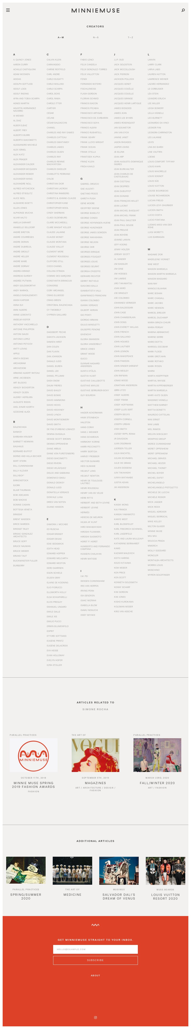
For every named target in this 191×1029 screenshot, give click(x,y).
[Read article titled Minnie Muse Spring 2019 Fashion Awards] (34, 760)
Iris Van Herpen (89, 585)
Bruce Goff (20, 541)
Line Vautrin (155, 151)
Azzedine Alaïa (21, 411)
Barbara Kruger (22, 436)
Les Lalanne (154, 137)
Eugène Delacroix (57, 645)
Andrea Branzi (21, 271)
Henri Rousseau (90, 488)
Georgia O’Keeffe (91, 271)
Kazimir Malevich (124, 553)
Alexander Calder (23, 164)
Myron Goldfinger (159, 574)
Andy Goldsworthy (24, 285)
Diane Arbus (54, 448)
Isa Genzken (88, 595)
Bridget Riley (21, 529)
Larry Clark (155, 64)
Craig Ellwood (55, 295)
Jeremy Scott (122, 254)
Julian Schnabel (123, 458)
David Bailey (54, 390)
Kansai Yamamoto (124, 514)
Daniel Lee (53, 371)
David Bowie (54, 395)
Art (77, 793)
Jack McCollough (124, 69)
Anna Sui (18, 305)
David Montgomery (58, 419)
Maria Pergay (155, 327)
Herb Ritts (87, 497)
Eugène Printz (55, 640)
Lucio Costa (155, 215)
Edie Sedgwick (55, 543)
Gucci (84, 358)
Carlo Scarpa (54, 88)
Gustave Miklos (90, 385)
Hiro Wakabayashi (91, 527)
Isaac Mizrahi (88, 600)
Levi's (151, 142)
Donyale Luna (55, 497)
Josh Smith (120, 429)
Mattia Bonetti (157, 409)
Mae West (153, 264)
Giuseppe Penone (90, 329)
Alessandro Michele (25, 144)
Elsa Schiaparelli (57, 597)
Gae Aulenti (87, 188)
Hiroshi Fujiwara (90, 531)
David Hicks (53, 405)
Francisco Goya (90, 122)
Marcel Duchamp (158, 317)
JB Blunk (119, 151)
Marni (151, 371)
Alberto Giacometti (25, 140)
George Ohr (87, 247)
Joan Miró (119, 288)
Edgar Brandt (55, 534)
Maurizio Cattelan (159, 414)
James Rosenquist (124, 122)
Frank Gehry (88, 137)
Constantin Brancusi (59, 280)
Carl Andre (53, 74)
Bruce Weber (21, 551)
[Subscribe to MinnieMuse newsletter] (95, 965)
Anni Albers (20, 309)
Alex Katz (18, 154)
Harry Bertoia (89, 451)
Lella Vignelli (156, 113)
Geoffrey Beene (90, 208)
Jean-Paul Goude (123, 225)
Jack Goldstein (123, 64)
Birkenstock (20, 480)
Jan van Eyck (121, 132)
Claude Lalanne (56, 232)
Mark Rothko (155, 361)
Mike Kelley (155, 521)
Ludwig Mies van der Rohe (160, 226)
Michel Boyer (156, 472)
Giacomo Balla (89, 285)
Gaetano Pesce (89, 193)
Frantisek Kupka (90, 156)
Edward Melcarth (57, 558)
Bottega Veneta (22, 509)
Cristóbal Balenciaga (59, 305)
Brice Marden (21, 524)
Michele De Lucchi (158, 492)
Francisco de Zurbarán (94, 117)
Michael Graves (157, 458)
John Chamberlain (124, 317)
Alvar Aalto (20, 217)
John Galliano (122, 336)
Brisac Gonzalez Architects (23, 535)
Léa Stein (153, 93)
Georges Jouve (89, 261)
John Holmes (121, 341)
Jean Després (121, 186)
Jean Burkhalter (124, 169)
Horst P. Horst (89, 541)
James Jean (120, 113)
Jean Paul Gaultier (125, 220)
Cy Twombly (54, 309)
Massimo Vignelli (158, 400)
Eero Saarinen (55, 568)
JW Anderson (121, 487)
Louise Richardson (159, 195)
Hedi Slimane (88, 466)
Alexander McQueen (25, 169)
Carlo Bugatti (55, 79)
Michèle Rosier (156, 497)
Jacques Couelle (124, 93)
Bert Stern (19, 461)
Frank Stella (88, 151)
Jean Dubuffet (122, 191)
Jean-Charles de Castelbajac (123, 175)
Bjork (16, 485)
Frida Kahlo (87, 166)
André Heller (21, 256)
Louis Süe (153, 181)
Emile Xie (52, 616)
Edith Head (53, 548)
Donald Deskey (55, 482)
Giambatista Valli (91, 290)
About (95, 975)
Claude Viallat (55, 246)
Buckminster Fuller (25, 560)
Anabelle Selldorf (24, 227)
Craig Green (54, 300)
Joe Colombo (121, 298)
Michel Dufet (156, 477)
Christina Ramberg (58, 193)
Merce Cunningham (159, 443)
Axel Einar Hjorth (23, 407)
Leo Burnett (155, 117)
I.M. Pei (84, 576)
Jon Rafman (120, 375)
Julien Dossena (123, 467)
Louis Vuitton (156, 185)
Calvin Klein (54, 59)
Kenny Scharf (122, 587)
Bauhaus (18, 446)
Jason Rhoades (122, 142)
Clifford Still (55, 261)
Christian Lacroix (57, 188)
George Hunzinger (91, 227)
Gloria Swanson (90, 339)
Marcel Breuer (156, 312)
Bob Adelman (21, 495)
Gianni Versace (89, 305)
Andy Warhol (20, 290)
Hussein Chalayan (91, 553)
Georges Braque (90, 251)
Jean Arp (119, 156)
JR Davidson (121, 438)
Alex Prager (20, 159)
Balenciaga (19, 427)
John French (121, 331)
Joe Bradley (121, 293)
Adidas (17, 79)
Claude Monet (55, 237)
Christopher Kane (57, 203)
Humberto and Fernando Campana (95, 547)
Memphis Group (157, 439)
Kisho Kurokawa (123, 601)
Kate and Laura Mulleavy (129, 538)
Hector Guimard (90, 461)
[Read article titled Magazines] (96, 760)
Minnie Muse (155, 531)
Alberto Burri (21, 135)
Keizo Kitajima (122, 562)
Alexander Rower (23, 174)
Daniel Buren (54, 366)
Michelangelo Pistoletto (163, 487)
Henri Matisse (89, 558)
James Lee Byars (123, 117)
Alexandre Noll (22, 183)
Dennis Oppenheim (57, 443)
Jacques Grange (123, 98)
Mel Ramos (154, 429)
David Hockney (55, 409)
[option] (26, 887)
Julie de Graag (122, 463)
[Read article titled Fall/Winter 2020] (157, 761)
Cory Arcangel (55, 290)
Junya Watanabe (123, 477)
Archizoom (19, 368)
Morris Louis (155, 565)
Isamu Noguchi (89, 610)
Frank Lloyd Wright (92, 142)
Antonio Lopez (21, 339)
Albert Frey (20, 130)
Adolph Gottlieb (23, 84)
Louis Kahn (154, 166)
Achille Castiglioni (24, 69)
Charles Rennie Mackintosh (56, 162)
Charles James (55, 147)
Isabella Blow (89, 605)
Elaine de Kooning (57, 582)
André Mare (20, 261)
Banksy (17, 431)
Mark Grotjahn (157, 356)
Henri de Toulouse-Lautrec (92, 481)
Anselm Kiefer (21, 319)
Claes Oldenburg (57, 217)
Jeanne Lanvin (122, 239)
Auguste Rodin (21, 402)
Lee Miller (154, 103)
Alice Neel (19, 198)
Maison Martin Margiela (162, 273)
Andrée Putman (22, 280)
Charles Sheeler (56, 169)
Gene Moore (88, 203)
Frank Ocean (88, 147)
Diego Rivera (54, 463)
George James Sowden (94, 232)
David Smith (54, 424)
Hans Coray (87, 427)
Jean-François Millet (126, 200)
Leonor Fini (154, 127)
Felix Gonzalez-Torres (94, 69)
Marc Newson (156, 307)
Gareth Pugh (88, 198)
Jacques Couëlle (124, 88)
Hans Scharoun (90, 437)
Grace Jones (88, 348)
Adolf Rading (21, 93)
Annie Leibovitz (22, 314)
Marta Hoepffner (158, 375)
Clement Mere (55, 251)
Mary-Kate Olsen (158, 395)
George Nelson (89, 242)
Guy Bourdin (88, 395)
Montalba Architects (160, 560)
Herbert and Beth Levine (95, 502)
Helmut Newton (90, 475)
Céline (50, 117)
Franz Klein (87, 161)
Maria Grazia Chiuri (159, 322)
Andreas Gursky (22, 275)
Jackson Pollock (124, 79)
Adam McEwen (21, 74)
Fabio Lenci (87, 59)
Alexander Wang (22, 178)
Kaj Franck (120, 509)
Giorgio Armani (89, 319)
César (50, 113)
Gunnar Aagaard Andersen (90, 364)
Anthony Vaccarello (25, 324)
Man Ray (152, 283)
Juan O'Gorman (122, 443)
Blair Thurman (21, 490)
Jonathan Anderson (125, 385)
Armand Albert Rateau (26, 373)
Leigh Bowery (156, 108)
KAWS (117, 548)
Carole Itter (54, 103)
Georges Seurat (90, 266)
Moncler (153, 555)
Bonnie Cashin (21, 504)
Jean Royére (121, 234)
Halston (85, 422)
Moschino (153, 570)
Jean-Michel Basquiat (126, 210)
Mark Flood (155, 351)
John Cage (120, 312)
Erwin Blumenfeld (58, 626)
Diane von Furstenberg (60, 453)
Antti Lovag (20, 348)
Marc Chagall (156, 298)
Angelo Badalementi (25, 295)
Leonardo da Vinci (158, 122)
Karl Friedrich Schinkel (128, 529)
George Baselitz (90, 213)
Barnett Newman (23, 441)
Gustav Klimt (88, 375)
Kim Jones (119, 596)
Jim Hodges (120, 273)
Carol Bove (53, 93)
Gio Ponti (86, 315)
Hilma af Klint (89, 522)
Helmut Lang (88, 470)
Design (109, 793)
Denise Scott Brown (59, 439)
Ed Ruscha (53, 529)
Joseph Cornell (123, 419)
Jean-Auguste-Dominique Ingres (128, 162)
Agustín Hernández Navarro (24, 109)
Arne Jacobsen (21, 377)
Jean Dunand (121, 196)
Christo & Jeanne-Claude (61, 198)
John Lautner (122, 346)
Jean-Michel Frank (125, 215)
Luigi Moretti (155, 232)
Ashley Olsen (21, 392)
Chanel (51, 127)
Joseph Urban (122, 424)
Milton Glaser (156, 526)
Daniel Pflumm (55, 375)
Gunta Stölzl (88, 371)
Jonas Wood (121, 380)
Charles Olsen (55, 151)
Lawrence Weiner (158, 79)
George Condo (89, 217)
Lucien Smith (155, 210)
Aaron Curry (20, 64)
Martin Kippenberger (160, 385)
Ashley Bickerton (23, 387)
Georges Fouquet (91, 256)
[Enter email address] (95, 954)
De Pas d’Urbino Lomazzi (61, 429)
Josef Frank (121, 399)
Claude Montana (56, 241)
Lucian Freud (155, 200)
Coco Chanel (54, 266)
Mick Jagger (155, 502)
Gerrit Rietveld (90, 281)
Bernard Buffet (22, 451)
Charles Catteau (57, 137)
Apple (16, 353)
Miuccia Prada (156, 540)
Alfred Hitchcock (24, 188)
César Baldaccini (57, 122)
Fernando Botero (91, 84)
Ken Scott (120, 577)
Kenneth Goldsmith (125, 582)
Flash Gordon (89, 93)
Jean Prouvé (121, 230)
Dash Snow (53, 380)
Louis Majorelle (157, 171)
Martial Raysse (156, 380)
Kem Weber (120, 567)
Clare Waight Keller (59, 227)
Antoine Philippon (23, 329)
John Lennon (121, 351)
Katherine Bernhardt (126, 543)
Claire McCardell (57, 222)
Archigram (19, 363)
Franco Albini (89, 127)
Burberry (18, 565)
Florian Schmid (90, 98)
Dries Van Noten (56, 502)
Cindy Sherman (55, 212)
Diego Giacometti (57, 458)
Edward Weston (56, 563)
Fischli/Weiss (88, 88)
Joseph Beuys (122, 414)
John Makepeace (123, 356)
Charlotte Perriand (58, 174)
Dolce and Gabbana (58, 472)
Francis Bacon (89, 103)
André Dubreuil (22, 246)
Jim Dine (118, 268)
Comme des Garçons (59, 275)
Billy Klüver (20, 470)
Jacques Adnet (122, 84)
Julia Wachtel (122, 453)
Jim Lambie (120, 278)
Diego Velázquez (56, 468)
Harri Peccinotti (90, 446)
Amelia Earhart (22, 222)
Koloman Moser (123, 606)
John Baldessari (123, 307)
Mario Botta (155, 341)
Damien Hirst (54, 341)
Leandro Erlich (157, 98)
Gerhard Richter (90, 276)
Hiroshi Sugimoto (91, 536)
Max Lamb (153, 424)
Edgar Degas (54, 538)
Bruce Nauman (21, 546)
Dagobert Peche (56, 332)
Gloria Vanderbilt (91, 344)
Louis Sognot (155, 176)
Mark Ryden (155, 366)
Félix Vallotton (90, 74)
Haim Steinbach (90, 417)
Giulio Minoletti (90, 324)
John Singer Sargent (126, 365)
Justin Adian (121, 482)
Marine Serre (155, 337)
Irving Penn (87, 590)
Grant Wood (88, 353)
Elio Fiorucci (54, 587)
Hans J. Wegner (89, 432)
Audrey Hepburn (22, 397)
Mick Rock (154, 506)
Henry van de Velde (92, 493)
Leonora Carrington (160, 132)
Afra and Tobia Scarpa (26, 98)
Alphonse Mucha (23, 212)
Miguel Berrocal (158, 516)
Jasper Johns (121, 147)
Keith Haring (121, 558)
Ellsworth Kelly (56, 592)
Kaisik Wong (121, 504)
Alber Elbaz (20, 125)
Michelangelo (156, 482)
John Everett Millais (126, 327)
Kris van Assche (123, 611)
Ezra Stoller (54, 665)
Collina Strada (55, 271)
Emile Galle (53, 611)
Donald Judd (54, 487)
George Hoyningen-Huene (95, 222)
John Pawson (121, 361)
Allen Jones (20, 208)
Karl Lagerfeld (123, 533)
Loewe (151, 156)
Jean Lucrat (121, 205)
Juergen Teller (123, 448)
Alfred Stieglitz (22, 193)
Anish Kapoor (21, 300)
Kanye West (121, 519)
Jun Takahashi (122, 472)
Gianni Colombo (90, 300)
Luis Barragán (156, 237)
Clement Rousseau (58, 256)
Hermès (85, 512)
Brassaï (17, 514)
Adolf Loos (19, 88)
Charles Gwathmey (58, 142)
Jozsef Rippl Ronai (124, 433)
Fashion (33, 797)
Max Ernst (154, 419)
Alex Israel (19, 149)
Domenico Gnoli (56, 477)
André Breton (21, 232)
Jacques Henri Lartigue (127, 103)
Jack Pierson (121, 74)
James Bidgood (122, 108)
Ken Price (119, 572)
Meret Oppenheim (158, 448)
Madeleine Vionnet (159, 259)
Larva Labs (154, 69)
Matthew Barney (158, 405)
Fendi (84, 79)
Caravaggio (53, 64)
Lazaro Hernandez (158, 84)
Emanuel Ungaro (56, 606)
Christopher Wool (57, 208)
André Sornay (21, 266)
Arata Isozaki (21, 358)
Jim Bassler (120, 264)
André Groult (21, 251)
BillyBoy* (18, 475)
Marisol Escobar (158, 346)
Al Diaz (17, 120)
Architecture (92, 793)
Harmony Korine (90, 441)
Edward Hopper (56, 553)
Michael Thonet (157, 468)
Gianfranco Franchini (93, 295)
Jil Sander (120, 259)
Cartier (51, 108)
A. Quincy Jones (22, 59)
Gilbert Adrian (89, 310)
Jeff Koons (120, 244)
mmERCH (152, 545)
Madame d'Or (155, 254)
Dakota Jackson (56, 337)
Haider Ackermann (91, 412)
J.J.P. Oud (119, 59)
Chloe (50, 178)
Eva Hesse (52, 650)
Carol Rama (53, 98)
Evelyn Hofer (54, 660)
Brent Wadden (21, 519)
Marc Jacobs (155, 303)
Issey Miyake (88, 615)
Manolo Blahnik (157, 288)
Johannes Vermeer (125, 302)
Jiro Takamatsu (123, 283)
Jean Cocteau (122, 181)
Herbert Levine (89, 507)
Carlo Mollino (55, 84)
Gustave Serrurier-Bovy (95, 390)
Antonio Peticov (22, 343)
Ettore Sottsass (56, 636)
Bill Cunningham (23, 465)
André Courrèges (23, 237)
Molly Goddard (157, 550)
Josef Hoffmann (123, 404)
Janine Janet (121, 137)
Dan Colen (53, 346)
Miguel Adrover (157, 511)
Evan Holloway (55, 655)
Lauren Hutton (156, 74)
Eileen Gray (53, 577)
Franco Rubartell (91, 132)
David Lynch (54, 414)
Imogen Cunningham (93, 581)
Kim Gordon (121, 592)
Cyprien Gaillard (56, 314)
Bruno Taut (20, 555)
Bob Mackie (20, 499)
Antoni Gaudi (20, 334)
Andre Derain (21, 241)
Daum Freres (54, 385)
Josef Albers (121, 395)
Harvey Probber (90, 456)
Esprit (50, 631)
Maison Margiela (157, 269)
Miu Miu (152, 536)
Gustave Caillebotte (93, 380)
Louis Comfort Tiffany (161, 161)
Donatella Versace (58, 492)
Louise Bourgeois (158, 190)
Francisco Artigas (91, 113)
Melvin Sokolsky (158, 434)
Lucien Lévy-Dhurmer (160, 205)
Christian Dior (55, 183)
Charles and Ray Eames (60, 132)
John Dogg (120, 322)
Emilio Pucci (54, 621)
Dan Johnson (54, 356)
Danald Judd (54, 361)
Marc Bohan (155, 293)
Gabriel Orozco (90, 183)
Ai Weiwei (18, 115)
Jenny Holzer (121, 249)
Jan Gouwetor (122, 127)
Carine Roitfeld (56, 69)
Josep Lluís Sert (123, 409)
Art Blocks (19, 382)
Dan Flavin (53, 351)
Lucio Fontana (156, 219)
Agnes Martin (21, 103)
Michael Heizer (156, 463)
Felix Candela (89, 64)
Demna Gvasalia (56, 434)
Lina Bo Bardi (155, 147)
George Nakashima (91, 237)
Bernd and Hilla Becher (27, 456)
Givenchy (86, 334)
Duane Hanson (55, 506)
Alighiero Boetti (23, 203)
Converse (52, 285)
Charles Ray (54, 156)
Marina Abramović (158, 332)
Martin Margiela (157, 390)
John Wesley (121, 370)
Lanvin (151, 59)
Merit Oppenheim (158, 453)
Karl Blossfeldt (123, 524)
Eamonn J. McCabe (57, 524)
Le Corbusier (155, 88)
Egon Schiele (54, 572)
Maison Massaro (157, 278)
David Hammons (56, 400)
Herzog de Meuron (92, 517)
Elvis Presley (54, 602)
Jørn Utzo (120, 390)
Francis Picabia (90, 108)
